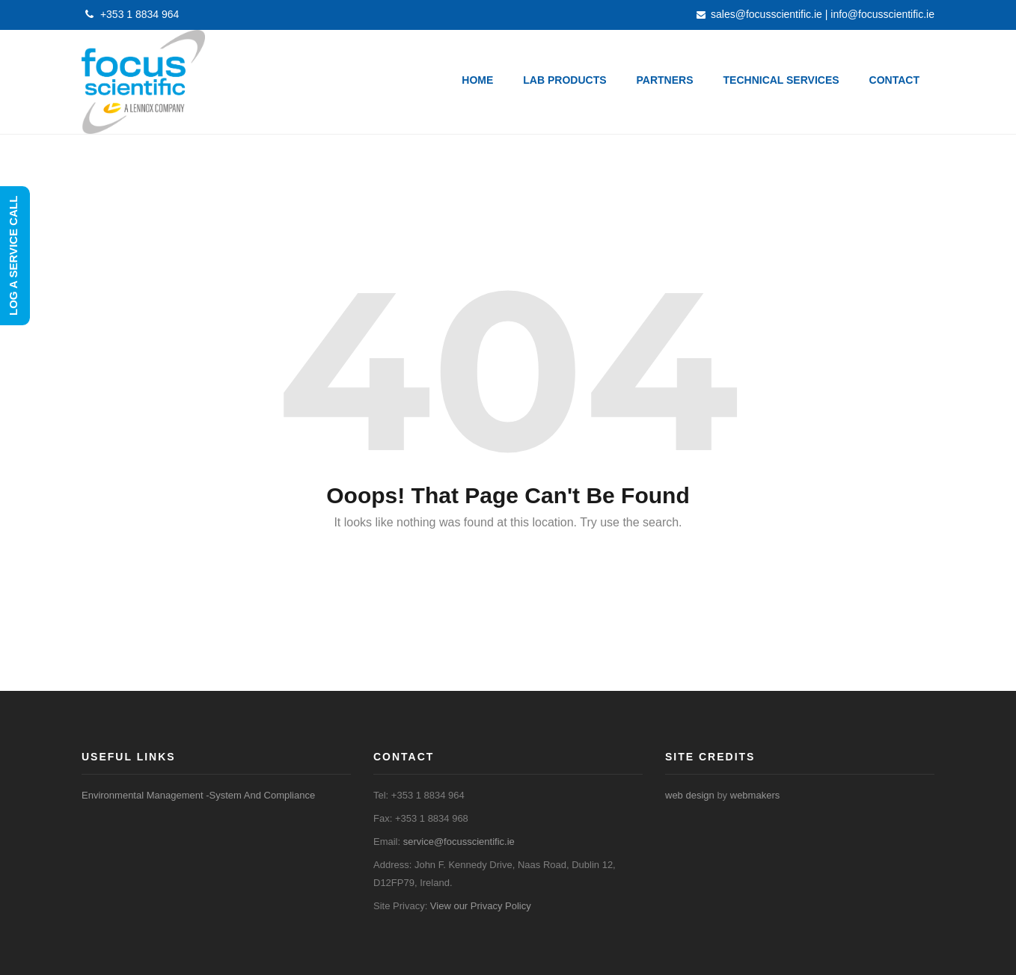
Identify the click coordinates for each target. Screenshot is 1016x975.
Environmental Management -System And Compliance (198, 795)
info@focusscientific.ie (882, 14)
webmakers (755, 795)
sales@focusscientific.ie (766, 14)
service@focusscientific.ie (459, 841)
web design (689, 795)
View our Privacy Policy (480, 905)
